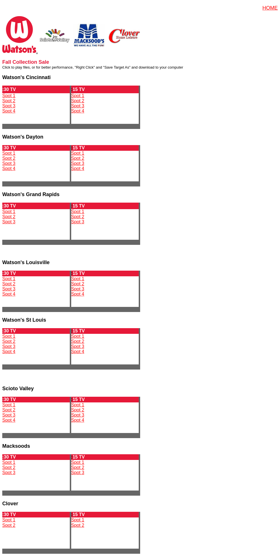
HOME (270, 8)
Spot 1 (8, 95)
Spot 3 (8, 105)
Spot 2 (8, 100)
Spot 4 (8, 111)
